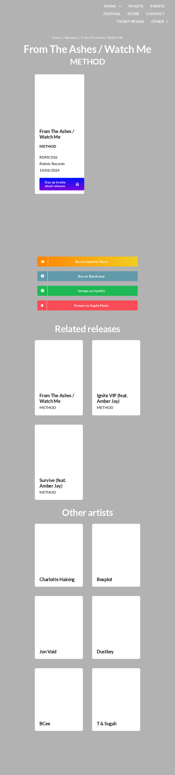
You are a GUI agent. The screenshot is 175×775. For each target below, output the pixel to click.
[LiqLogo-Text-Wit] (22, 6)
